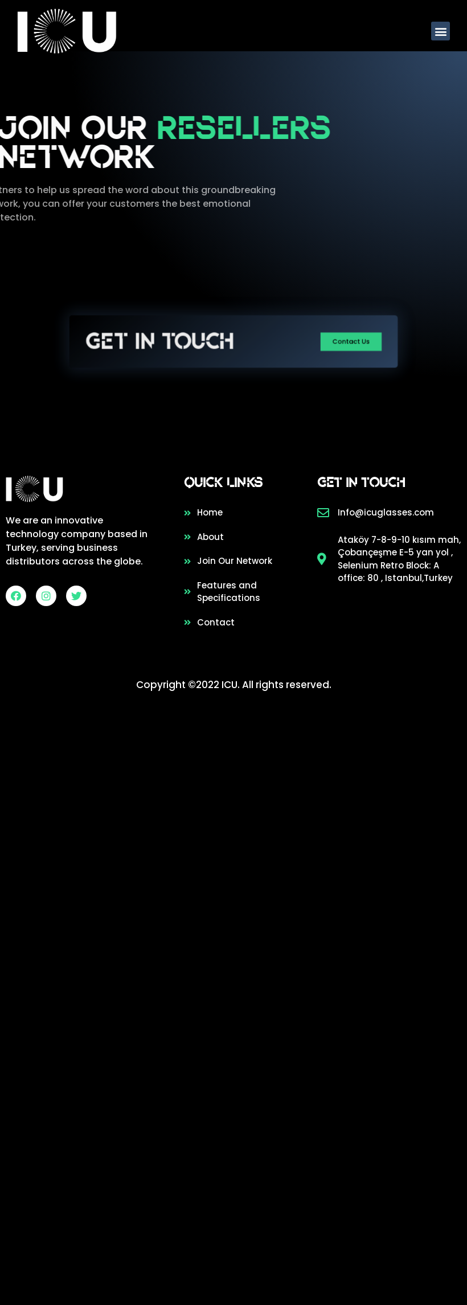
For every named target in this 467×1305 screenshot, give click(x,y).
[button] (441, 31)
